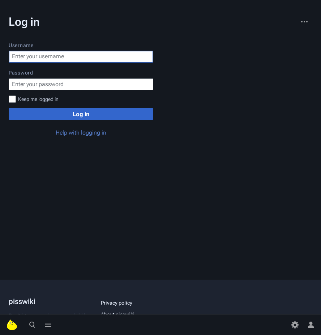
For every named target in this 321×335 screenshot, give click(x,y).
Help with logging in (81, 132)
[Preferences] (295, 325)
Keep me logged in (38, 99)
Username (21, 45)
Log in (81, 114)
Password (21, 73)
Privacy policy (116, 303)
